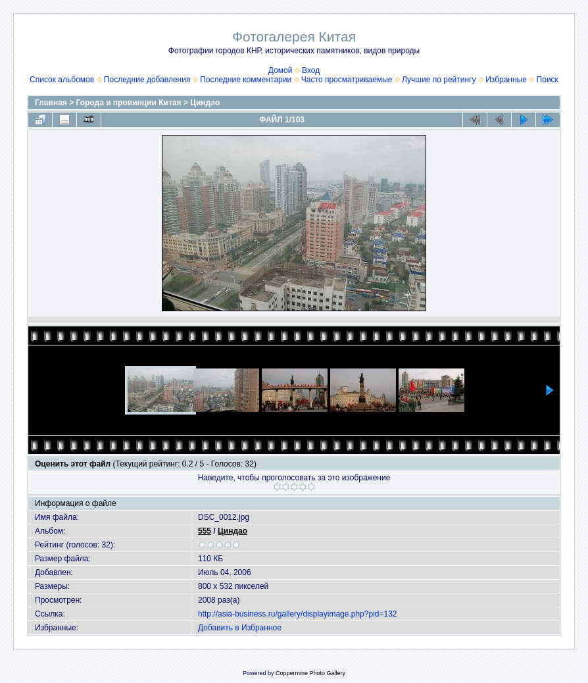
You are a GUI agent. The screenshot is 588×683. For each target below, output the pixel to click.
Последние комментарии (245, 79)
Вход (311, 70)
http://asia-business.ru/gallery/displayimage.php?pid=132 (297, 614)
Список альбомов (62, 79)
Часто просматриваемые (347, 79)
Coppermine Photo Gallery (310, 673)
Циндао (205, 102)
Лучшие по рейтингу (439, 79)
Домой (280, 70)
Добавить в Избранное (240, 627)
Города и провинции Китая (129, 102)
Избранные (506, 79)
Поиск (547, 79)
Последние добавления (147, 79)
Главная (51, 102)
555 (204, 531)
